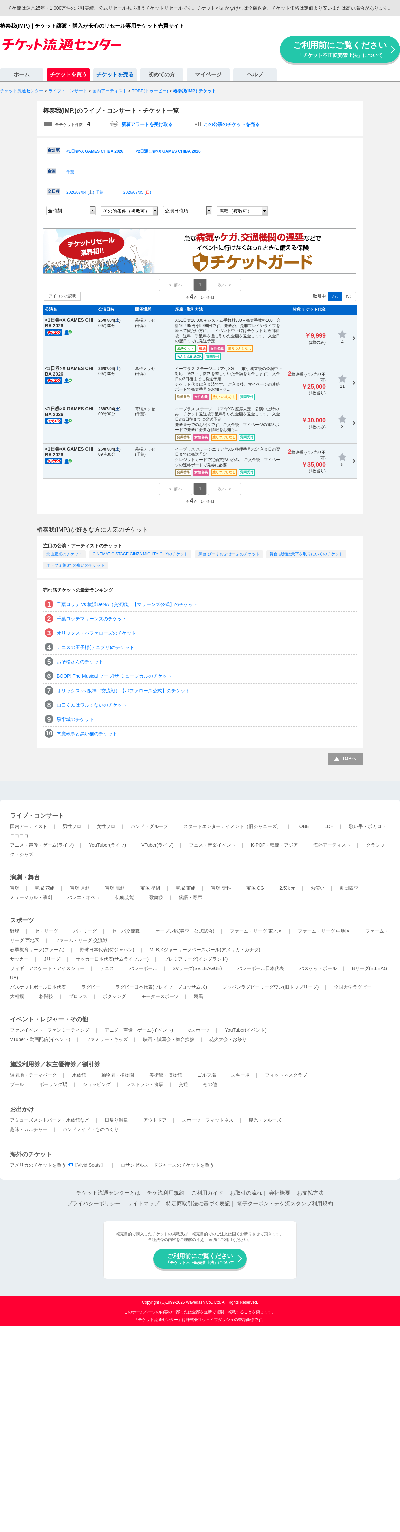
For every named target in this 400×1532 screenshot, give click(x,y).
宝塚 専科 (221, 888)
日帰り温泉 (116, 1120)
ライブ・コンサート (37, 815)
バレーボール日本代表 (260, 968)
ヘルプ (255, 74)
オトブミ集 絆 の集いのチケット (75, 565)
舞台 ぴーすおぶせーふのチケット (228, 554)
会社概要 (279, 1193)
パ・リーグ (85, 931)
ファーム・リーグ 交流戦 (81, 940)
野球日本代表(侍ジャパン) (107, 949)
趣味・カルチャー (28, 1129)
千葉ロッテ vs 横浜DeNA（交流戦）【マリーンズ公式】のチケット (127, 604)
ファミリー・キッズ (107, 1039)
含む (335, 296)
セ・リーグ (46, 931)
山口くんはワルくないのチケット (92, 705)
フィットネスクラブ (286, 1075)
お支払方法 (310, 1193)
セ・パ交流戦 (126, 931)
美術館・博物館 (165, 1075)
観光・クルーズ (265, 1120)
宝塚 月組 (80, 888)
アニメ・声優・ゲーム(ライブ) (42, 845)
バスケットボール (318, 968)
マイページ (208, 74)
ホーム (22, 74)
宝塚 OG (255, 888)
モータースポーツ (160, 996)
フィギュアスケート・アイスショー (47, 968)
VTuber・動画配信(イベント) (40, 1039)
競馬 (198, 996)
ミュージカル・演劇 (31, 897)
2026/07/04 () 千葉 (84, 192)
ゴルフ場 (206, 1075)
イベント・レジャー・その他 (49, 1019)
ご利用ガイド (207, 1193)
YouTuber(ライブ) (107, 845)
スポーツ (22, 920)
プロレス (78, 996)
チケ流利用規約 (165, 1193)
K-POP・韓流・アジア (274, 845)
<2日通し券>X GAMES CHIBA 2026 (168, 151)
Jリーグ (52, 959)
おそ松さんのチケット (80, 661)
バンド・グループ (149, 826)
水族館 (79, 1075)
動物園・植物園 (117, 1075)
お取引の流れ (246, 1193)
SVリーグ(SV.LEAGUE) (197, 968)
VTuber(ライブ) (157, 845)
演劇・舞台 (25, 877)
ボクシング (114, 996)
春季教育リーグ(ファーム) (37, 949)
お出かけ (22, 1109)
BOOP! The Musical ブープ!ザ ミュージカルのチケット (114, 676)
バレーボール (143, 968)
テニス (107, 968)
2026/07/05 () (137, 192)
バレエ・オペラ (83, 897)
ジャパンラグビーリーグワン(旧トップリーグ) (270, 987)
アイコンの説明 (62, 296)
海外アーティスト (332, 845)
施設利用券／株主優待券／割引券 (55, 1064)
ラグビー (90, 987)
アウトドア (155, 1120)
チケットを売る (115, 74)
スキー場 (240, 1075)
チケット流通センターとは (108, 1193)
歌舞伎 (156, 897)
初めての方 (161, 74)
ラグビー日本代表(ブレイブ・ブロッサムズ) (161, 987)
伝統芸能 (124, 897)
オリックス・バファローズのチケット (96, 633)
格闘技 (46, 996)
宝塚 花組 (45, 888)
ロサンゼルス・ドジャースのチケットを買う (167, 1165)
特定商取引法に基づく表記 (198, 1203)
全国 (52, 171)
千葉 (70, 172)
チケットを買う (68, 74)
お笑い (318, 888)
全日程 (54, 191)
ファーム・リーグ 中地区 (324, 931)
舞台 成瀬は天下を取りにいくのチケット (306, 554)
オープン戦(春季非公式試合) (184, 931)
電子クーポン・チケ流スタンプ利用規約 (285, 1203)
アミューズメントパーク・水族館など (49, 1120)
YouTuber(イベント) (246, 1030)
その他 (210, 1084)
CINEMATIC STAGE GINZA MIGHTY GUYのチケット (140, 554)
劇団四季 (349, 888)
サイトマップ (143, 1203)
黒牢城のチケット (75, 719)
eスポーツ (199, 1030)
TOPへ (349, 758)
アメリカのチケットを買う (38, 1165)
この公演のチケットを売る (232, 124)
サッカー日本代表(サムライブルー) (112, 959)
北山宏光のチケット (64, 554)
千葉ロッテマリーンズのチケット (92, 618)
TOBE (302, 826)
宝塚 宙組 (186, 888)
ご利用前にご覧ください (340, 49)
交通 (183, 1084)
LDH (329, 826)
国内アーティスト (28, 826)
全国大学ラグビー (352, 987)
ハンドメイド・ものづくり (91, 1129)
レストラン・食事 (144, 1084)
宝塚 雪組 (115, 888)
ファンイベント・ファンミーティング (49, 1030)
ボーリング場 (53, 1084)
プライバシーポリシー (93, 1203)
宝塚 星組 (150, 888)
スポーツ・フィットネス (207, 1120)
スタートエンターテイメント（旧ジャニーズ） (232, 826)
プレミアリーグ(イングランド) (196, 959)
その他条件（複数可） (126, 211)
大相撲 (17, 996)
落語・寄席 (190, 897)
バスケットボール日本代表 (38, 987)
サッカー (19, 959)
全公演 (54, 150)
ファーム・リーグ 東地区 (256, 931)
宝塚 (14, 888)
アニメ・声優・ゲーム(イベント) (139, 1030)
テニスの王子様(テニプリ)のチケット (95, 647)
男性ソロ (72, 826)
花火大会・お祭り (228, 1039)
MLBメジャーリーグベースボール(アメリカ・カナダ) (204, 949)
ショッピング (97, 1084)
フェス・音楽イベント (212, 845)
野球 (14, 931)
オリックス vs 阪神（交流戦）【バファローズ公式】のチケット (123, 690)
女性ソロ (106, 826)
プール (17, 1084)
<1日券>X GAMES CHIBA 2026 (94, 151)
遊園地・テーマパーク (33, 1075)
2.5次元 (287, 888)
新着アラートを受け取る (147, 124)
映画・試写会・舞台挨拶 (168, 1039)
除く (349, 296)
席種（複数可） (235, 211)
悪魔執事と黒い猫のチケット (87, 733)
